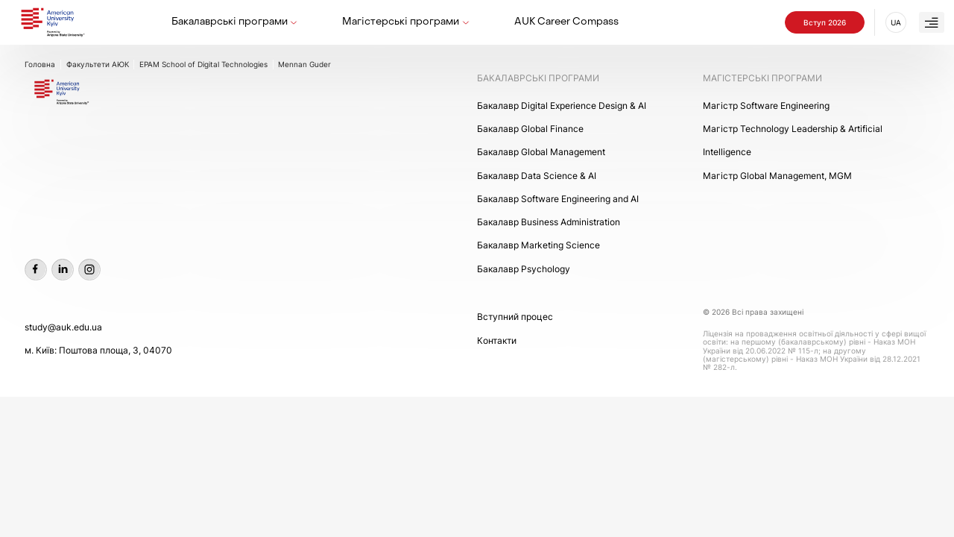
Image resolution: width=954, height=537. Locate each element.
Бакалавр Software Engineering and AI (558, 198)
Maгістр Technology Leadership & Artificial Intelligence (792, 140)
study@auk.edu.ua (63, 327)
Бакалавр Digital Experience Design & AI (561, 105)
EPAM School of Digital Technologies (203, 64)
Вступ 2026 (824, 22)
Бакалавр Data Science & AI (536, 175)
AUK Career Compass (566, 22)
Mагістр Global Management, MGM (777, 175)
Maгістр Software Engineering (766, 105)
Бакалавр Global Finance (530, 128)
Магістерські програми (400, 22)
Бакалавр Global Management (541, 151)
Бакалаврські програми (229, 22)
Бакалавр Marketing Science (538, 245)
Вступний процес (515, 316)
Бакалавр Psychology (523, 268)
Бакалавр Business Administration (548, 221)
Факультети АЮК (97, 64)
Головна (40, 64)
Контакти (497, 340)
